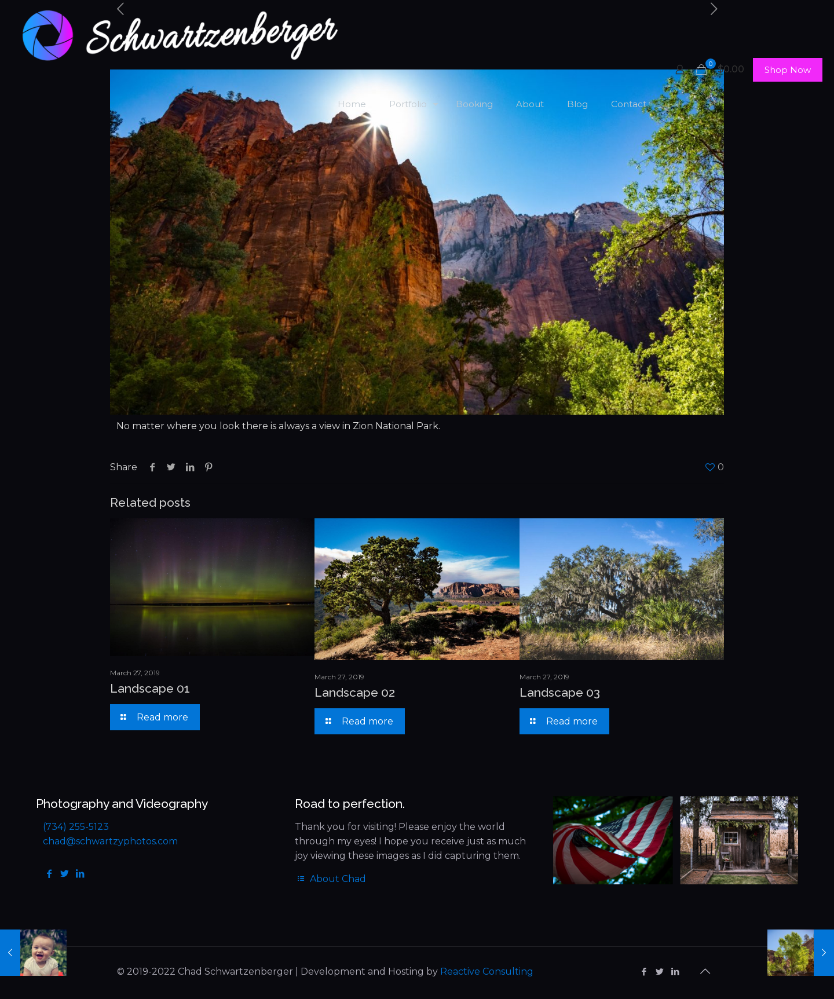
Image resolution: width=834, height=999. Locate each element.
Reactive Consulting (486, 971)
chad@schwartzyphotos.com (110, 841)
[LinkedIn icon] (675, 971)
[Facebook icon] (644, 971)
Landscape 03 (560, 692)
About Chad (330, 878)
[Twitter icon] (659, 971)
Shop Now (788, 69)
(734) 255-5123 (76, 826)
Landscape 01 (150, 688)
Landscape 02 (354, 692)
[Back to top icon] (705, 971)
